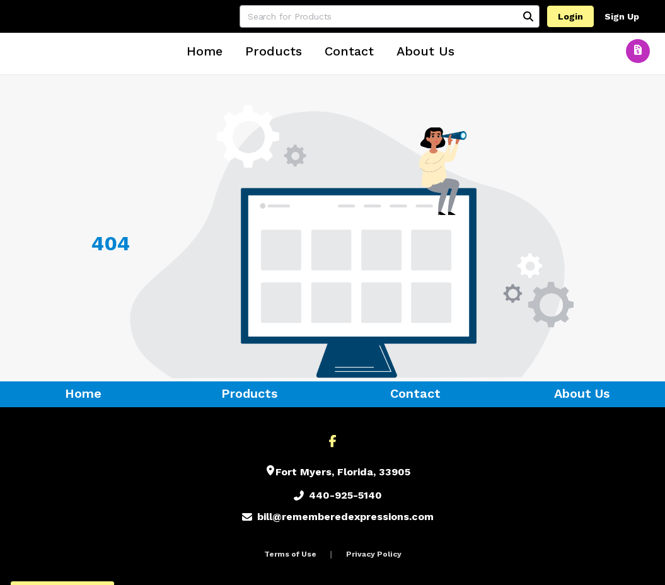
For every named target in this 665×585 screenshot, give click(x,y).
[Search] (528, 16)
